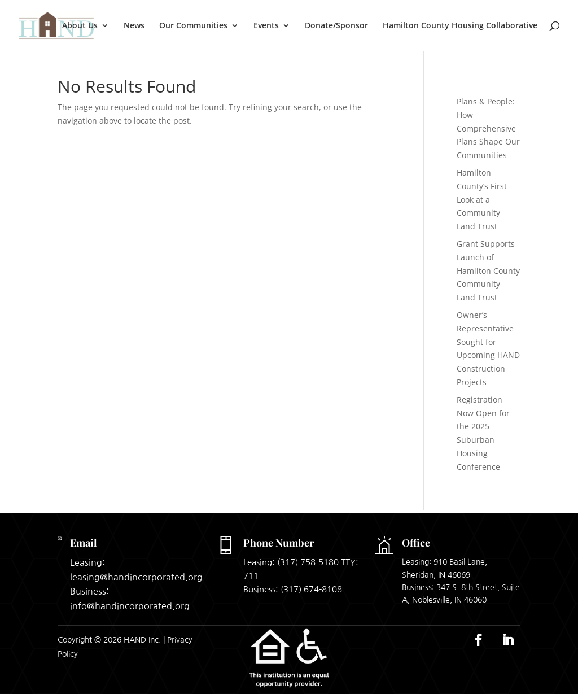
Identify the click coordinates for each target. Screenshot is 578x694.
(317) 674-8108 (311, 589)
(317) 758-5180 (308, 562)
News (134, 25)
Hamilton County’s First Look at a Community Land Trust (482, 199)
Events (266, 25)
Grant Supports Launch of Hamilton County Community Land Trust (488, 270)
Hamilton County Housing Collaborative (460, 25)
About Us (80, 25)
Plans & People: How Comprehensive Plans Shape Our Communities (488, 128)
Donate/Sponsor (336, 25)
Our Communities (193, 25)
